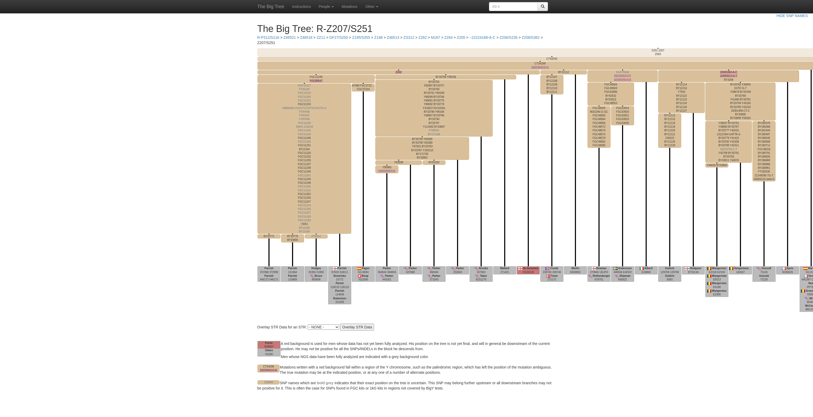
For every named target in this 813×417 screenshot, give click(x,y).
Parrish (269, 268)
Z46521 (289, 37)
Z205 (461, 37)
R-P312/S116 (268, 37)
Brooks (483, 268)
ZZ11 (321, 37)
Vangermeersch (744, 268)
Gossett (766, 268)
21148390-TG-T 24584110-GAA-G (764, 151)
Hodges (316, 268)
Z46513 (393, 37)
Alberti (648, 268)
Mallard (504, 268)
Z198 (378, 37)
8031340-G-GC (599, 127)
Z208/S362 (531, 37)
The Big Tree (270, 6)
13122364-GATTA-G (729, 142)
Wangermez (719, 268)
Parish (340, 283)
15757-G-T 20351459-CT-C (740, 101)
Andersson (625, 268)
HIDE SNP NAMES (792, 16)
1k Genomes (530, 268)
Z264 (448, 37)
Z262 (422, 37)
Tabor (483, 275)
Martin (575, 268)
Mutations (350, 6)
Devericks (339, 275)
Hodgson (695, 268)
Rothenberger (601, 275)
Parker (387, 268)
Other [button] (371, 6)
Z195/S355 (361, 37)
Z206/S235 (508, 37)
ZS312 (408, 37)
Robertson (339, 298)
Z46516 (306, 37)
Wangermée (719, 275)
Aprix (790, 268)
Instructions (301, 6)
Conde (554, 268)
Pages (365, 268)
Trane (554, 275)
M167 (435, 37)
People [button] (326, 6)
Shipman (624, 275)
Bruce (318, 275)
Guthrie (669, 268)
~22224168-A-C (482, 37)
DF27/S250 (338, 37)
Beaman (601, 268)
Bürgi (364, 275)
